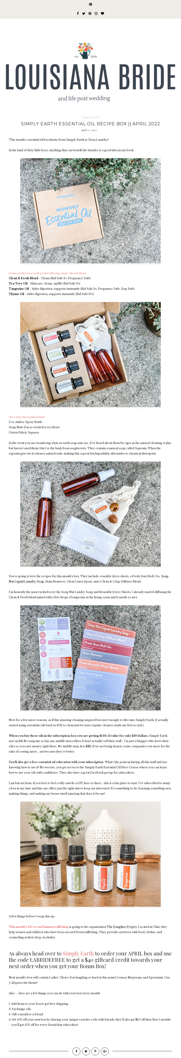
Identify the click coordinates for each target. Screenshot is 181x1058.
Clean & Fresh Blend (23, 278)
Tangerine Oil (19, 288)
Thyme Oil (16, 294)
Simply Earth (90, 117)
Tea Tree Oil (18, 283)
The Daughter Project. (122, 926)
